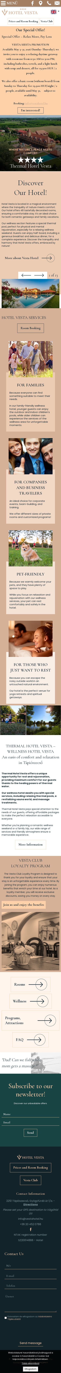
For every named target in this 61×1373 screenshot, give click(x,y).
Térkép (40, 3)
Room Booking (31, 328)
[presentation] (30, 1330)
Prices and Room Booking (23, 21)
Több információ (30, 1363)
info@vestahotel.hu (57, 3)
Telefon (49, 3)
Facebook (32, 3)
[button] (30, 293)
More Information (31, 845)
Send (30, 1133)
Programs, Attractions (14, 1020)
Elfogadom (30, 1369)
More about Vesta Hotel (21, 258)
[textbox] (30, 103)
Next (39, 275)
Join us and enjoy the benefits (23, 905)
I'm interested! (30, 110)
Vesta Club (47, 21)
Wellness (19, 1001)
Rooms (19, 984)
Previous (26, 275)
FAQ (19, 1039)
